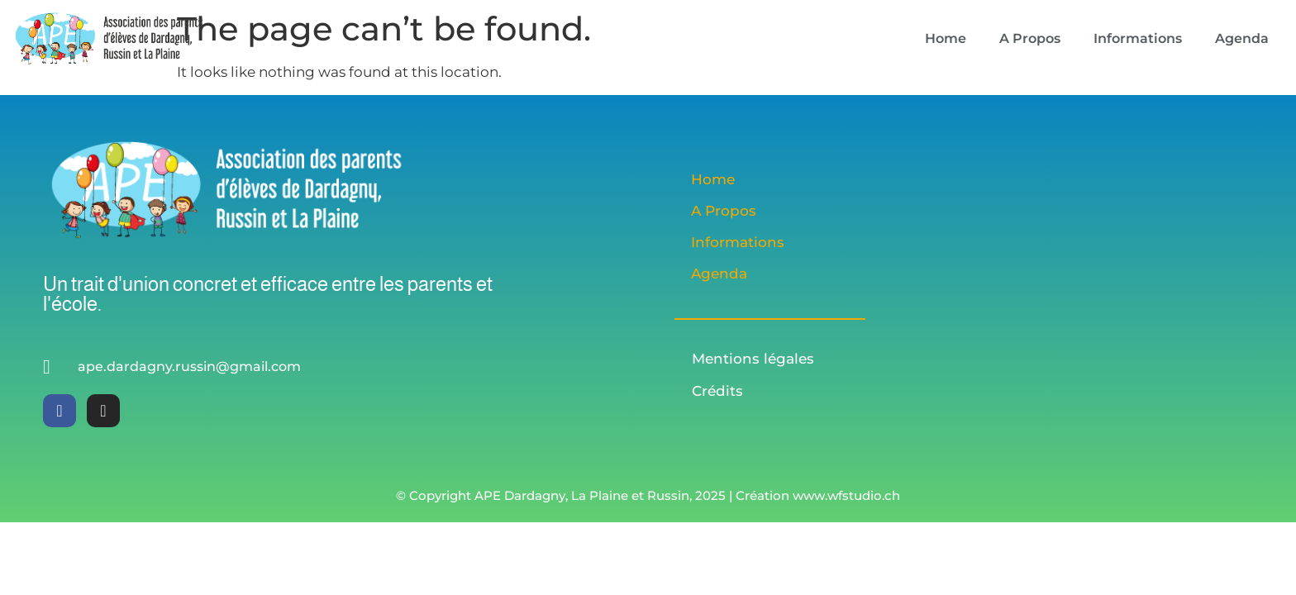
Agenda (1242, 38)
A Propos (1029, 38)
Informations (1138, 38)
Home (945, 38)
